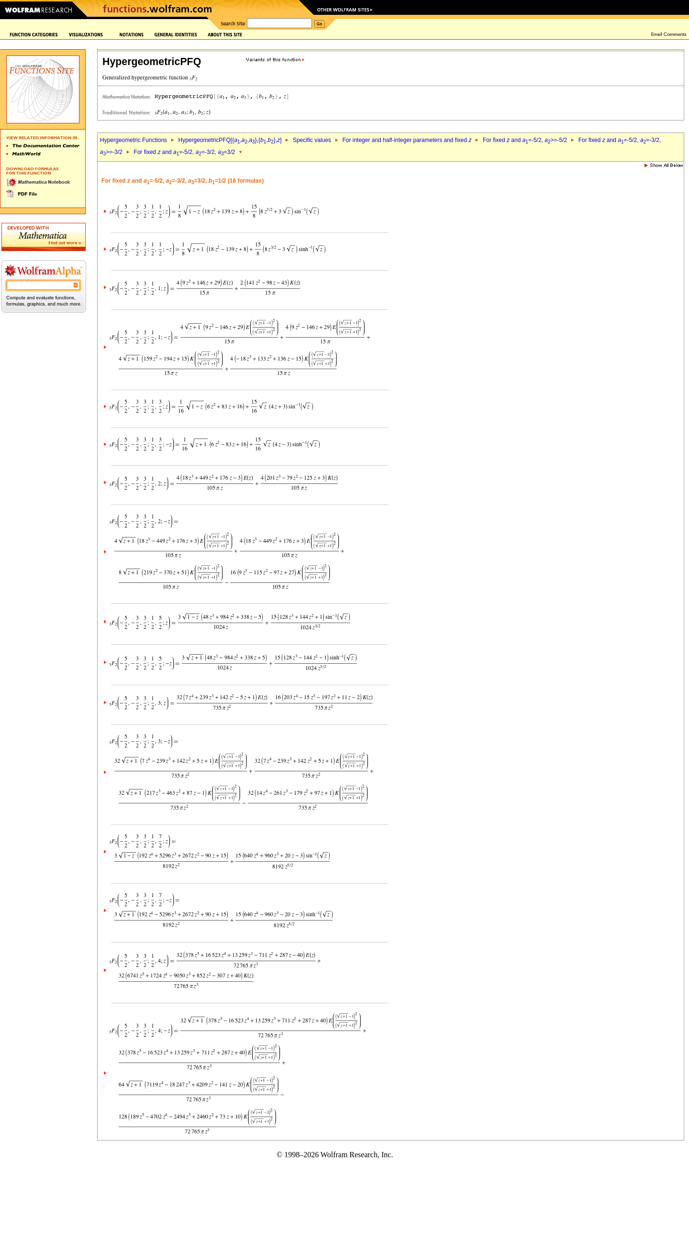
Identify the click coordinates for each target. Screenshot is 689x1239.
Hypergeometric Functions (133, 140)
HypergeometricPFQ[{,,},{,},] (229, 140)
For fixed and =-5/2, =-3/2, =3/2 (184, 152)
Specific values (312, 140)
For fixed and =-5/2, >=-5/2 (525, 140)
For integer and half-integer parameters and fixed (406, 140)
